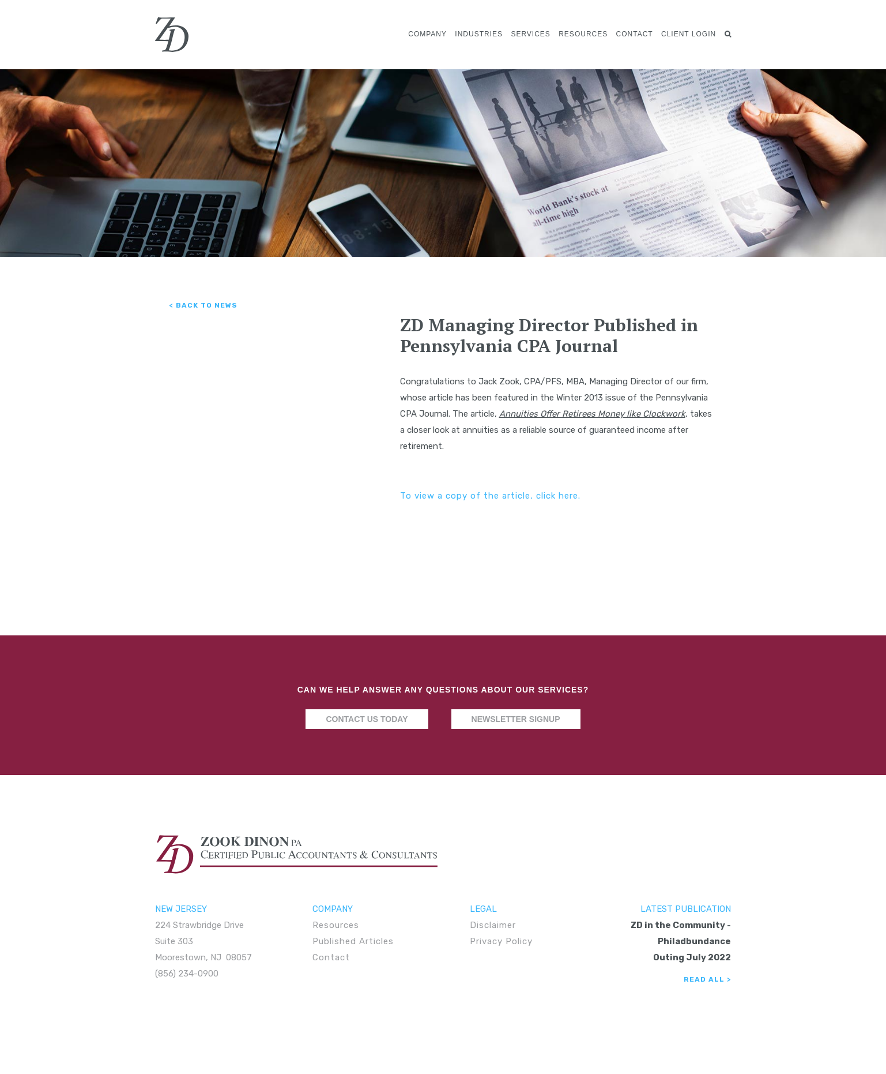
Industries (479, 34)
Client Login (688, 34)
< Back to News (203, 305)
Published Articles (353, 941)
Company (427, 34)
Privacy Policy (501, 941)
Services (530, 34)
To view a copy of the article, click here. (490, 496)
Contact (634, 34)
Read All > (707, 979)
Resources (583, 34)
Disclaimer (493, 925)
